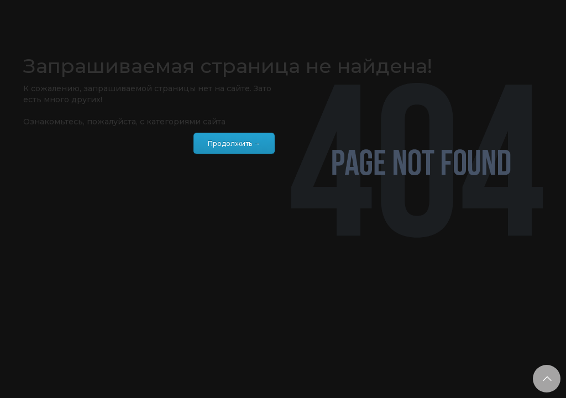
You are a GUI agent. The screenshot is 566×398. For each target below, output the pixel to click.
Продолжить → (234, 143)
